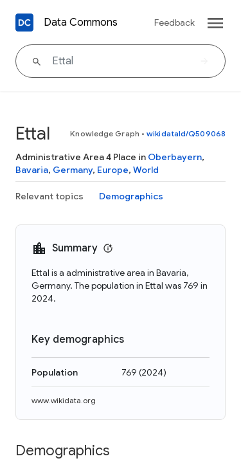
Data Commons (81, 22)
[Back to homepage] (24, 23)
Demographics (131, 196)
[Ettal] (120, 61)
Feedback (174, 22)
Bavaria (31, 170)
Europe (113, 170)
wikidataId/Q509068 (186, 133)
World (146, 170)
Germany (73, 170)
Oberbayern (175, 157)
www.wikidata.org (63, 400)
